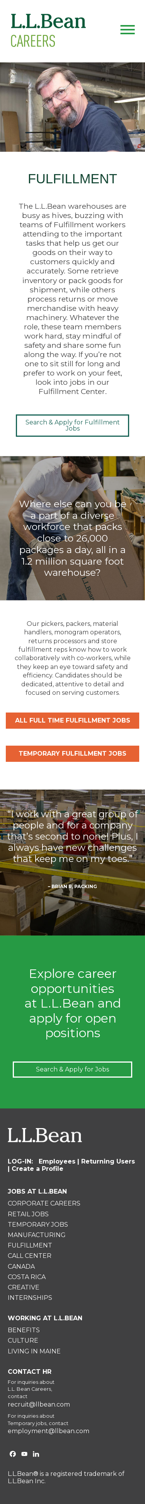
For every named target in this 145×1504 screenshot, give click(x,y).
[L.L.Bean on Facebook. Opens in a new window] (13, 1455)
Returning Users (108, 1161)
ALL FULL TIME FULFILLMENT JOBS (72, 720)
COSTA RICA (27, 1277)
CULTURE (23, 1340)
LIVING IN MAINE (34, 1351)
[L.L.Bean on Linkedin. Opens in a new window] (36, 1455)
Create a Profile (37, 1168)
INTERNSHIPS (30, 1297)
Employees (57, 1161)
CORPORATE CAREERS (44, 1203)
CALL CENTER (29, 1255)
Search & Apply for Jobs (72, 1069)
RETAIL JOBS (28, 1214)
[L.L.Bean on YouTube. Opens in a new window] (24, 1455)
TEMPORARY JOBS (38, 1224)
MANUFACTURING (37, 1235)
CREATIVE (23, 1287)
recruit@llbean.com (39, 1404)
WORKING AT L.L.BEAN (45, 1318)
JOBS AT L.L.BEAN (37, 1191)
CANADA (21, 1266)
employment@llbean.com (48, 1431)
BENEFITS (24, 1330)
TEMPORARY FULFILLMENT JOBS (72, 753)
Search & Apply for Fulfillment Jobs (73, 425)
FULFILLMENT (30, 1245)
